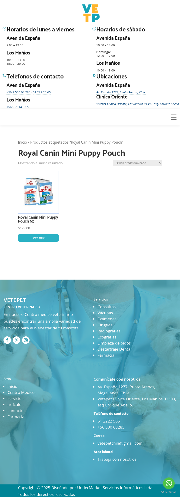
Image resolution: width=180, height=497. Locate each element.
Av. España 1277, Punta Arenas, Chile (121, 92)
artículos (15, 404)
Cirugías (104, 325)
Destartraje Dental (114, 349)
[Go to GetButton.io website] (168, 492)
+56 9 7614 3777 (18, 107)
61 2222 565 (108, 421)
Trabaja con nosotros (116, 459)
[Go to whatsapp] (169, 483)
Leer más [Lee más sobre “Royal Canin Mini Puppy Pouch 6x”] (38, 238)
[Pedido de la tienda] (137, 163)
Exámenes (106, 318)
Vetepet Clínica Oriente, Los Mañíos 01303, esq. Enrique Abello (137, 104)
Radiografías (108, 331)
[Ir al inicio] (91, 13)
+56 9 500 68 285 (18, 92)
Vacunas (105, 312)
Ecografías (106, 337)
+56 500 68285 (110, 427)
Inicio (22, 142)
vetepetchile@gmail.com (119, 443)
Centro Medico (20, 392)
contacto (15, 410)
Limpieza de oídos (114, 343)
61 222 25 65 (42, 92)
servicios (15, 398)
